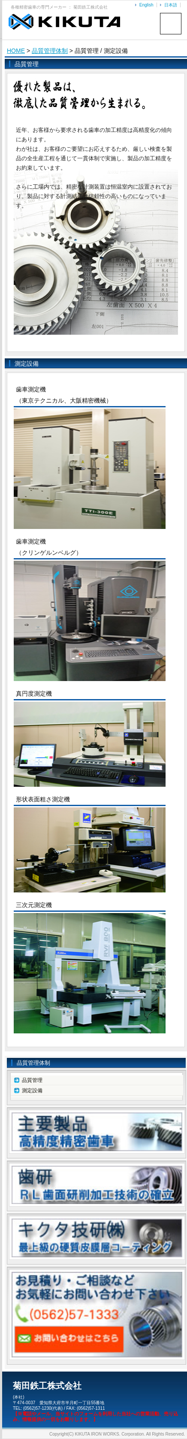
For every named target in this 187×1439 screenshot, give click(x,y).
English (146, 5)
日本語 (170, 5)
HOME (16, 50)
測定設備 (32, 1091)
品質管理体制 (50, 50)
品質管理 (32, 1080)
